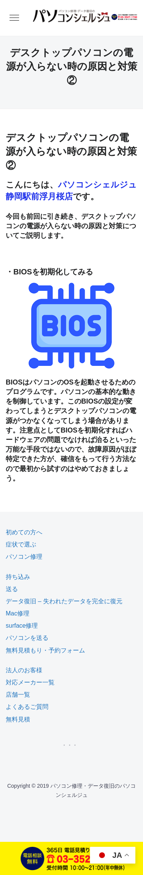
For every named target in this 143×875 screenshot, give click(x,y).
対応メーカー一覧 (30, 682)
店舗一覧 (18, 694)
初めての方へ (24, 532)
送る (12, 589)
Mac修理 (17, 613)
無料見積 (18, 719)
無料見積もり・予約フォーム (45, 650)
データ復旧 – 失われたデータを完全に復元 (64, 601)
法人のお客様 (24, 670)
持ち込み (18, 577)
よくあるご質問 (27, 707)
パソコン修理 (24, 556)
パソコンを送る (27, 638)
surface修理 (22, 625)
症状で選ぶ (21, 544)
